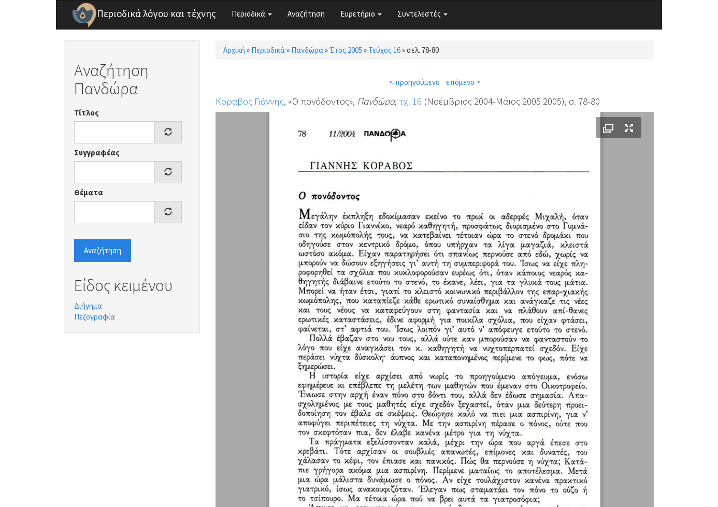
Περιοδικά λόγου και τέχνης (156, 13)
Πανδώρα (307, 50)
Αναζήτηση (306, 14)
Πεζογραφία (94, 317)
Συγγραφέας (97, 152)
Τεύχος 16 (384, 50)
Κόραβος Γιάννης (250, 101)
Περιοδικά (252, 14)
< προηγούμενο (414, 82)
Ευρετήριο (361, 14)
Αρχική (234, 50)
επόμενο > (463, 82)
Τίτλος (86, 113)
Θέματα (88, 192)
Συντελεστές (422, 14)
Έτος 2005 (345, 50)
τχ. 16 (410, 101)
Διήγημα (88, 306)
